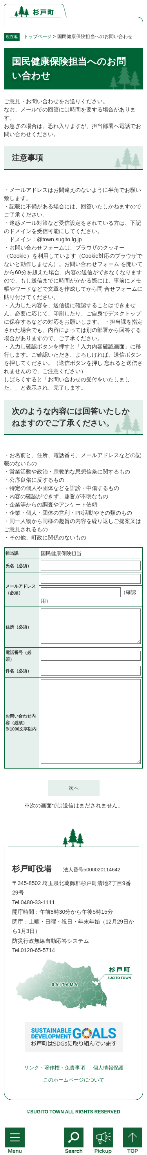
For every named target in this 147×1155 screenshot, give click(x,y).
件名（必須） (18, 671)
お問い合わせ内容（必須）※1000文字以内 (20, 722)
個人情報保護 (108, 1068)
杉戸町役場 (31, 868)
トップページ (38, 36)
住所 (18, 627)
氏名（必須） (18, 565)
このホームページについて (73, 1080)
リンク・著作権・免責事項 (54, 1068)
